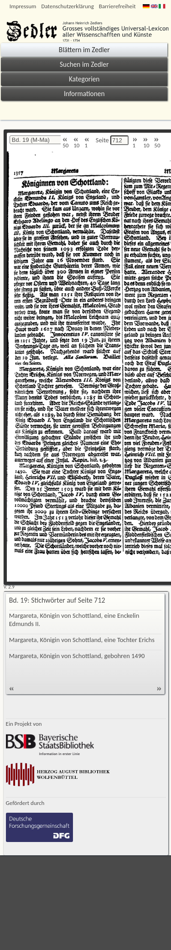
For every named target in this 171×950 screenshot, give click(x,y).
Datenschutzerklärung (67, 6)
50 (65, 143)
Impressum (23, 6)
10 (76, 143)
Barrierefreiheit (117, 6)
